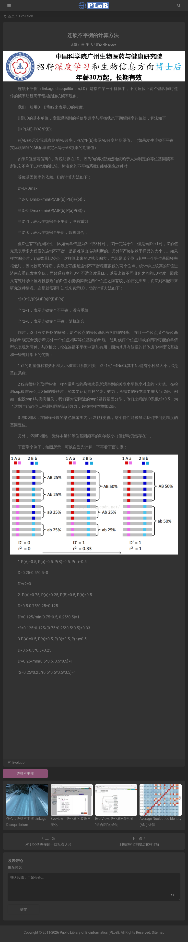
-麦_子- (85, 45)
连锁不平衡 (25, 773)
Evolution (26, 16)
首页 (11, 16)
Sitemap (158, 932)
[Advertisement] (94, 724)
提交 (23, 909)
